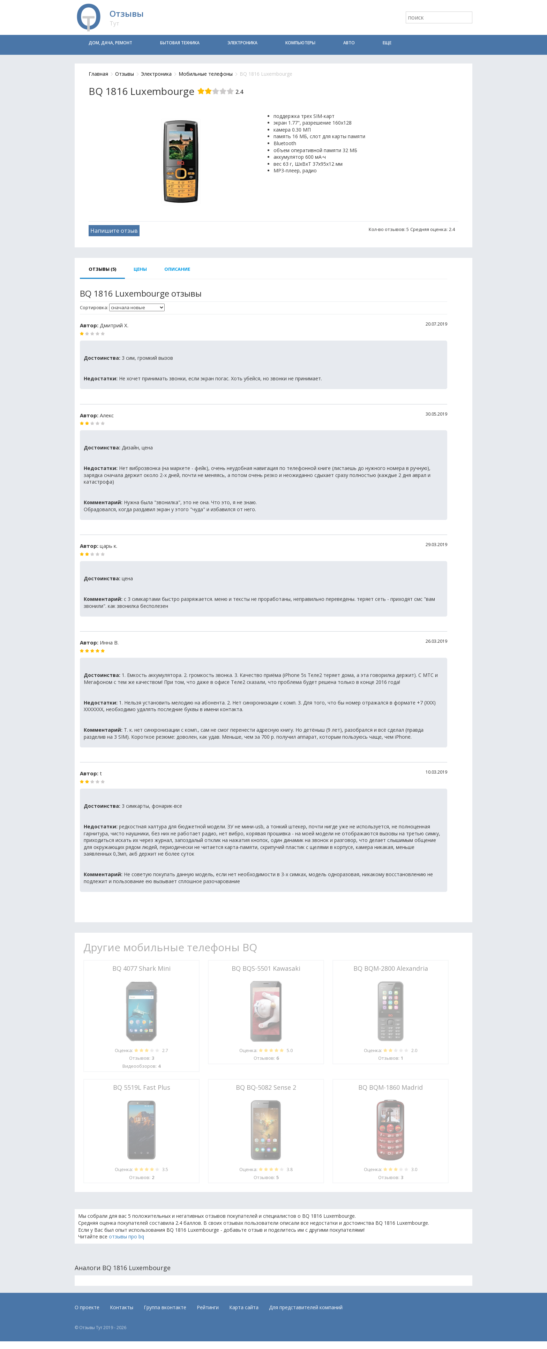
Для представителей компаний (306, 1307)
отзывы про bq (126, 1236)
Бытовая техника (180, 43)
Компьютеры (300, 43)
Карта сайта (243, 1307)
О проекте (87, 1307)
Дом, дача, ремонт (110, 43)
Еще (387, 43)
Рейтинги (208, 1307)
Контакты (121, 1307)
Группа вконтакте (165, 1307)
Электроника (242, 43)
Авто (349, 43)
